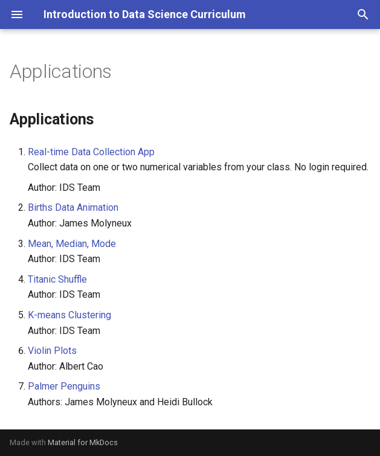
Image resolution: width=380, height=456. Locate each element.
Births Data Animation (73, 207)
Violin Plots (52, 350)
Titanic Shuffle (57, 279)
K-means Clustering (69, 315)
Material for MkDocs (83, 442)
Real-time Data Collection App (91, 152)
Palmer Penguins (64, 386)
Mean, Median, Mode (72, 243)
